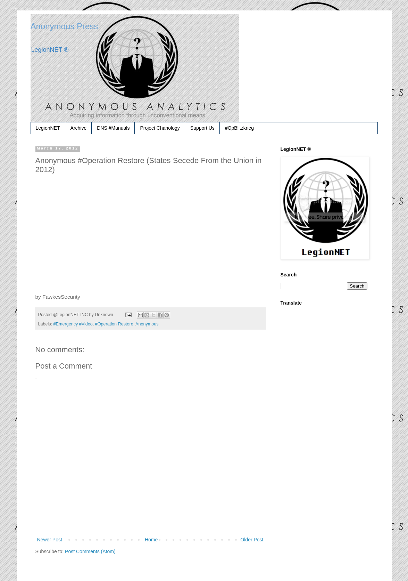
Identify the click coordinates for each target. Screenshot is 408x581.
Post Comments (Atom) (90, 551)
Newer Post (49, 539)
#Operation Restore (114, 324)
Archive (78, 128)
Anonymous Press (64, 26)
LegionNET (48, 128)
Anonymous (147, 324)
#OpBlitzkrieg (239, 128)
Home (151, 539)
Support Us (202, 128)
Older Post (251, 539)
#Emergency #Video (73, 324)
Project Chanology (160, 128)
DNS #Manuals (113, 128)
